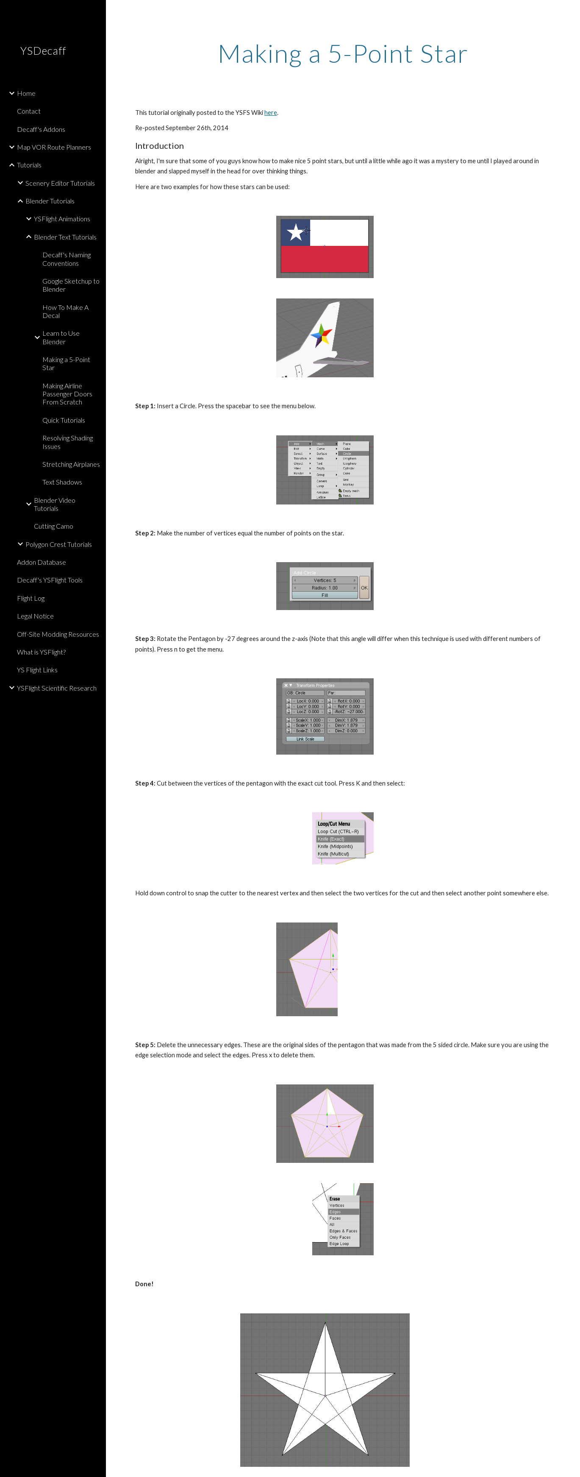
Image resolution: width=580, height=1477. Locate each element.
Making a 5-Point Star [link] (66, 363)
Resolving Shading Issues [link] (67, 442)
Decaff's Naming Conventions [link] (66, 259)
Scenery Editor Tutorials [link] (60, 183)
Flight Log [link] (30, 598)
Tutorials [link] (29, 165)
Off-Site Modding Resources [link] (58, 634)
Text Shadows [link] (62, 482)
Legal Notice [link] (35, 616)
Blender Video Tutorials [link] (54, 504)
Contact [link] (29, 111)
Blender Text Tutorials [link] (65, 237)
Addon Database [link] (41, 562)
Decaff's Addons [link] (41, 129)
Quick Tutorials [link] (63, 420)
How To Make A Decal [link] (65, 311)
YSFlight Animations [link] (62, 219)
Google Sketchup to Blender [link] (71, 285)
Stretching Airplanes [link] (71, 464)
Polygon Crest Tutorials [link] (58, 544)
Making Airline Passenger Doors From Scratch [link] (67, 394)
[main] (343, 53)
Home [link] (26, 93)
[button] (570, 12)
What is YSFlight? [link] (41, 652)
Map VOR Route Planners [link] (54, 147)
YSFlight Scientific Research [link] (57, 688)
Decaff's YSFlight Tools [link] (50, 580)
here (270, 112)
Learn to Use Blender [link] (61, 337)
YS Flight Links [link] (37, 670)
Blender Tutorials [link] (50, 201)
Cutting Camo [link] (53, 526)
